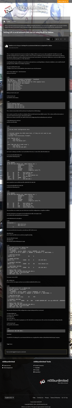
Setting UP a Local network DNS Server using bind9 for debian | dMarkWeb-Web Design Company (37, 337)
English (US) (9, 397)
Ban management (7, 367)
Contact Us (40, 397)
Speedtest (36, 372)
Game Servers (6, 365)
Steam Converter (38, 365)
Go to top (65, 397)
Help (34, 397)
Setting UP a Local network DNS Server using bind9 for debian (37, 45)
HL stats (36, 370)
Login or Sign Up (63, 1)
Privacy (47, 397)
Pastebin (36, 367)
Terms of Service (55, 397)
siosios (11, 45)
